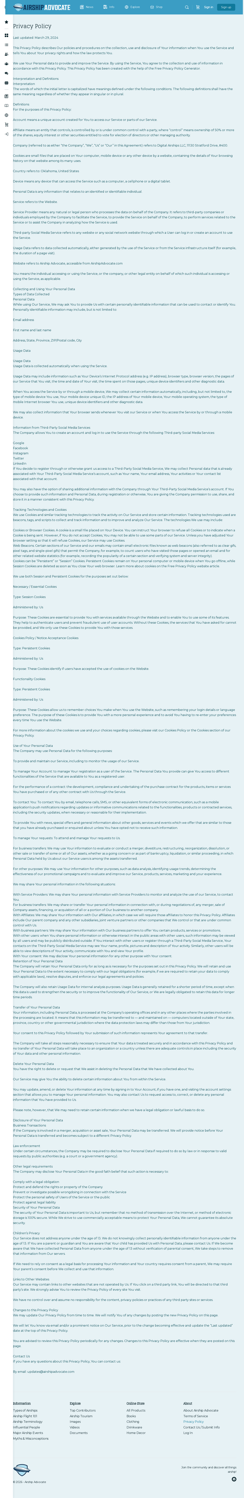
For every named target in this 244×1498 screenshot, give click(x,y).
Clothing (136, 1437)
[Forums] (6, 73)
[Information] (6, 105)
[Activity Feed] (6, 45)
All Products (139, 1426)
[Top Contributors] (6, 22)
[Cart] (199, 7)
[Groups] (6, 64)
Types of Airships (33, 1426)
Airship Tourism (86, 1431)
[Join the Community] (6, 83)
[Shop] (6, 124)
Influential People (34, 1443)
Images (80, 1437)
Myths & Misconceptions (38, 1454)
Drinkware (138, 1443)
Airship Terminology (35, 1437)
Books (135, 1431)
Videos (80, 1443)
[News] (6, 96)
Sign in (209, 7)
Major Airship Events (36, 1448)
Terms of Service (197, 1431)
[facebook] (234, 1487)
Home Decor (139, 1448)
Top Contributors (88, 1426)
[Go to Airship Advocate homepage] (49, 7)
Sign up (227, 7)
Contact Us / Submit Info (203, 1443)
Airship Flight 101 (33, 1431)
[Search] (188, 7)
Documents (84, 1448)
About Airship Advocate (202, 1426)
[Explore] (6, 115)
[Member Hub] (6, 35)
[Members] (6, 54)
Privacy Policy (195, 1437)
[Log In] (6, 134)
